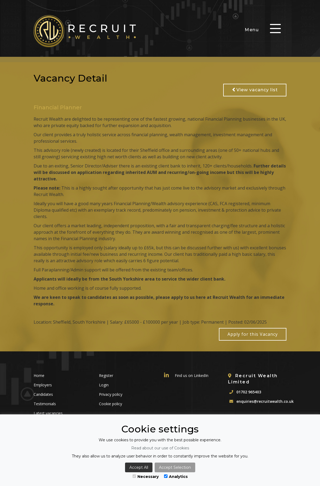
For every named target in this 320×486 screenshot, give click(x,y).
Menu (252, 29)
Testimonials (45, 403)
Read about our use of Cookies (160, 448)
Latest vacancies (48, 413)
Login (104, 384)
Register (106, 375)
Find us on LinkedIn (186, 375)
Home (39, 375)
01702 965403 (248, 391)
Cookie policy (110, 403)
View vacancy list (255, 89)
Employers (43, 384)
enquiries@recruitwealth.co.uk (265, 401)
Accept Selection (175, 467)
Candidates (43, 394)
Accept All (138, 467)
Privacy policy (110, 394)
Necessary (146, 476)
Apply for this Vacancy (252, 334)
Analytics (176, 476)
